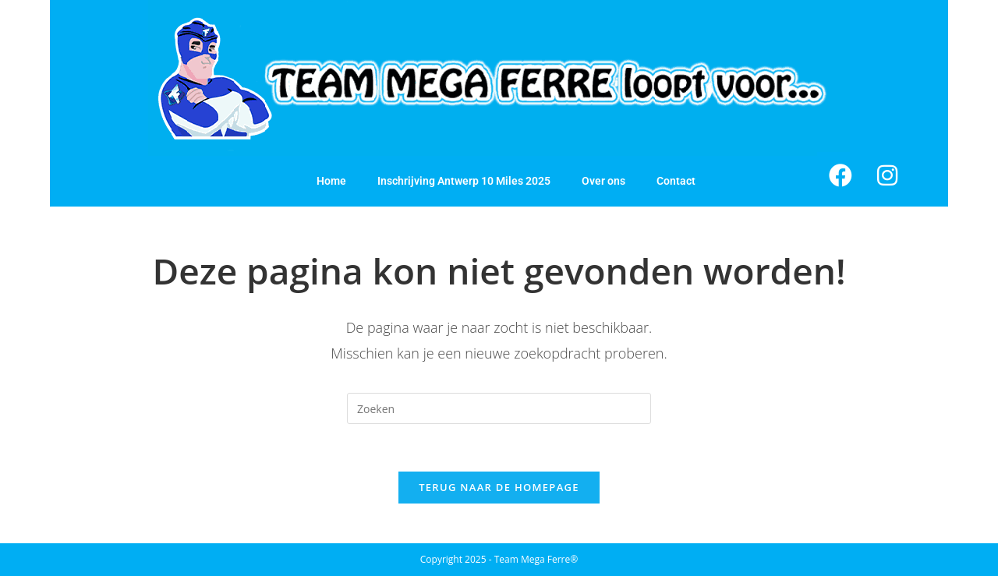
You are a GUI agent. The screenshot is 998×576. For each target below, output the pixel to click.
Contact (675, 181)
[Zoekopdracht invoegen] (499, 408)
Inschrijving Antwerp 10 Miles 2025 (463, 181)
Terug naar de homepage (499, 487)
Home (331, 181)
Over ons (603, 181)
